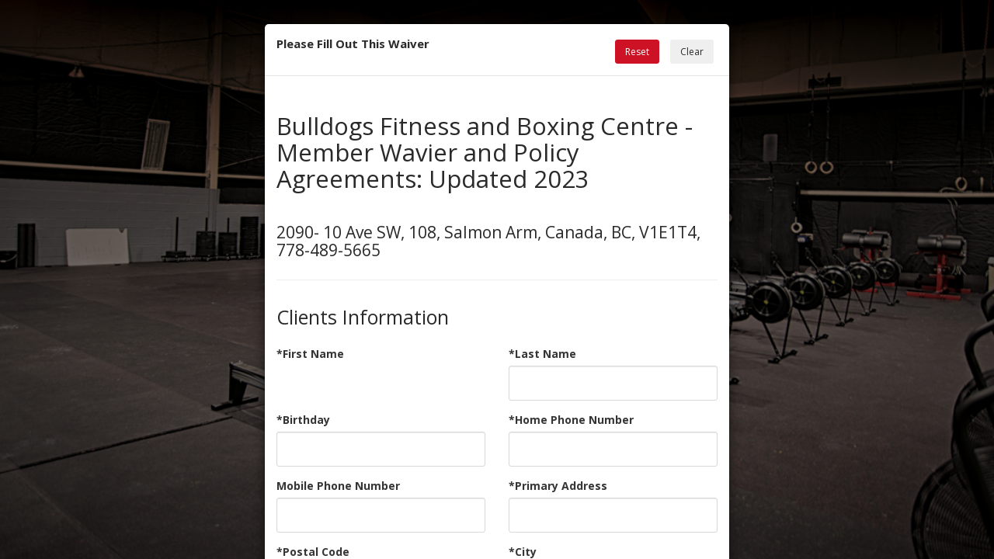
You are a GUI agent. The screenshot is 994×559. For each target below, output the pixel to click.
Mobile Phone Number (338, 485)
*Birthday (303, 419)
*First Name (310, 353)
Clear (692, 51)
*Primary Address (558, 485)
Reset (637, 51)
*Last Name (542, 353)
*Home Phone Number (571, 419)
